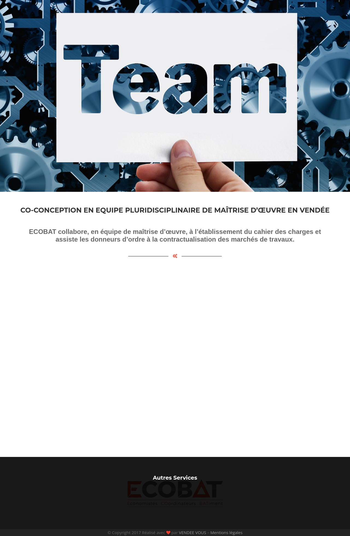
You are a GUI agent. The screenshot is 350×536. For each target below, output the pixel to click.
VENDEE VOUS (192, 532)
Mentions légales (226, 532)
